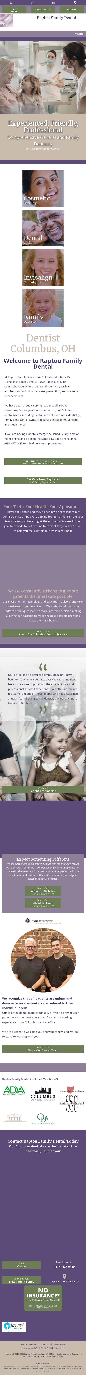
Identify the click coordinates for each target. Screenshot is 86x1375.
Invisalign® (59, 419)
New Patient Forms (21, 1280)
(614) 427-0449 (13, 443)
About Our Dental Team (43, 1049)
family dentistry (14, 419)
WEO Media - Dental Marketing (58, 1354)
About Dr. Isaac (43, 903)
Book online (62, 438)
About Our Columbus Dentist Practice (43, 633)
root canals (44, 419)
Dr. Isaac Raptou (44, 382)
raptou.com (46, 1344)
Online (21, 1265)
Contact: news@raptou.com (42, 148)
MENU (79, 33)
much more (17, 424)
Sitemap (60, 1356)
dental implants (44, 415)
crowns (30, 419)
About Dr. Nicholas (43, 891)
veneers (73, 419)
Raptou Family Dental (33, 1354)
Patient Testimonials (43, 789)
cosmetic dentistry (68, 415)
